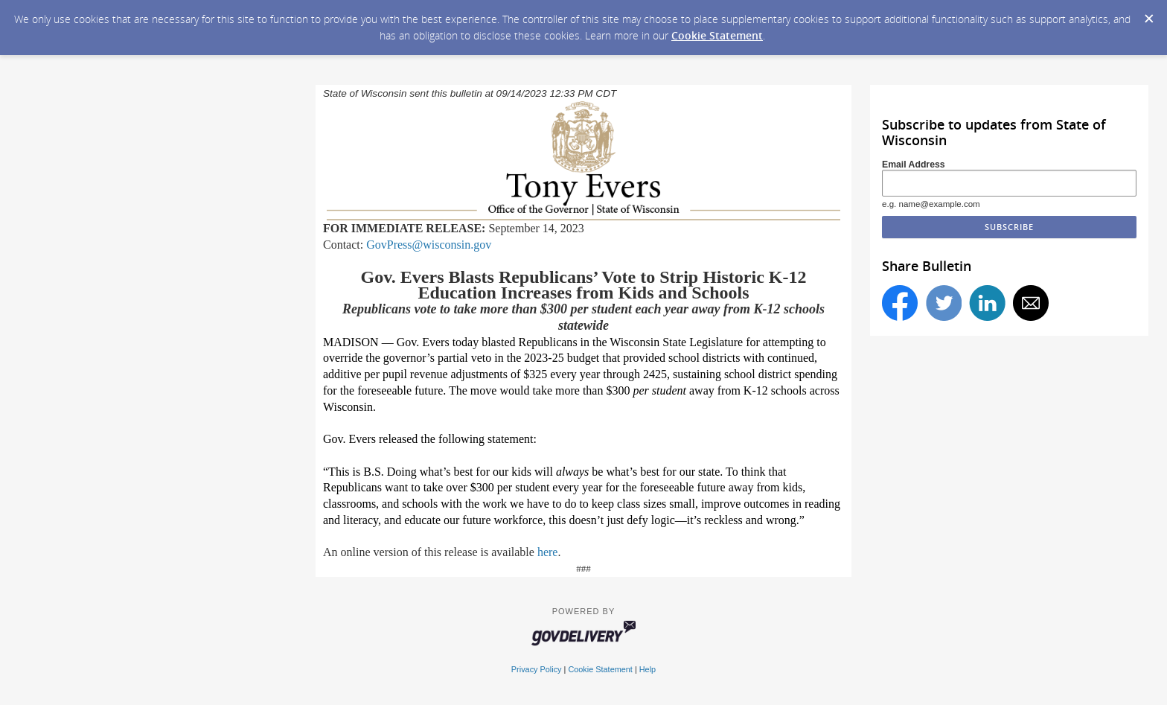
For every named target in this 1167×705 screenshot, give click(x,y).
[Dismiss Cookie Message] (1148, 14)
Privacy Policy (536, 669)
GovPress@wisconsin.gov (428, 244)
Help (647, 669)
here (547, 552)
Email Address (913, 164)
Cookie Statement (717, 35)
